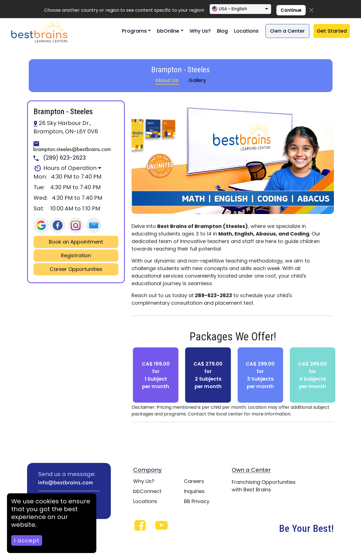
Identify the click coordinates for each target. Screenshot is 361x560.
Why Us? (200, 30)
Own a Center (287, 30)
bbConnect (147, 491)
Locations (246, 30)
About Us (166, 80)
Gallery (197, 80)
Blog (222, 30)
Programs (134, 30)
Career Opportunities (76, 269)
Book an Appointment (76, 242)
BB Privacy (196, 501)
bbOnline (168, 30)
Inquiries (194, 491)
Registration (76, 255)
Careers (194, 481)
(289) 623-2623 (60, 158)
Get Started (332, 30)
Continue (291, 10)
